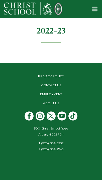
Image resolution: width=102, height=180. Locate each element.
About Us (51, 103)
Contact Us (51, 85)
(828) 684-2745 (52, 149)
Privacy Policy (51, 76)
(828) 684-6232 (52, 143)
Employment (51, 94)
